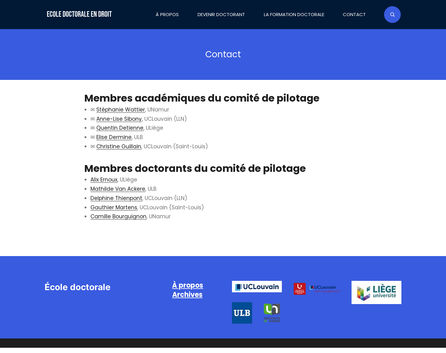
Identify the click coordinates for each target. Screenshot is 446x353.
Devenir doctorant (221, 14)
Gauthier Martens (113, 207)
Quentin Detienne (119, 128)
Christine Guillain (118, 146)
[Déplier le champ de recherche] (392, 14)
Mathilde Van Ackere (117, 189)
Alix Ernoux (103, 179)
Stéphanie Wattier (120, 109)
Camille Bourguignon (118, 216)
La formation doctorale (294, 14)
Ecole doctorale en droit (79, 14)
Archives (187, 294)
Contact (354, 14)
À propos (167, 14)
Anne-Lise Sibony (119, 119)
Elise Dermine (114, 137)
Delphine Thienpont (116, 198)
